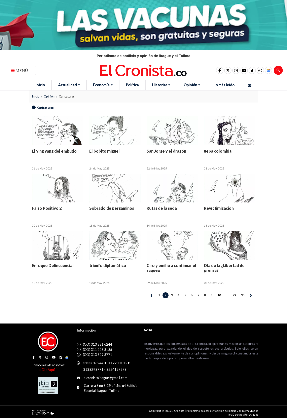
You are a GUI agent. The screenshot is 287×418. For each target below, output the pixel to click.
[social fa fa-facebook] (217, 70)
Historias (160, 85)
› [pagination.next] (250, 295)
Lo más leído (224, 85)
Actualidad (67, 85)
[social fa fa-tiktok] (251, 70)
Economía (101, 85)
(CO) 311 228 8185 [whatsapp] (97, 349)
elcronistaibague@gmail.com (105, 378)
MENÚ (19, 70)
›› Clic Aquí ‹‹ (48, 370)
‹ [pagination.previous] (151, 295)
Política (132, 85)
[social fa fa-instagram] (234, 70)
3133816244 (93, 363)
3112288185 (117, 363)
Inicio (40, 85)
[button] (260, 70)
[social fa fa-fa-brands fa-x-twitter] (226, 70)
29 (234, 295)
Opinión (190, 85)
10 (219, 295)
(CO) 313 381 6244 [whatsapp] (97, 344)
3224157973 (116, 369)
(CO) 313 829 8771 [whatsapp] (97, 354)
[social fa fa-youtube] (243, 70)
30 (243, 295)
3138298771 (93, 369)
